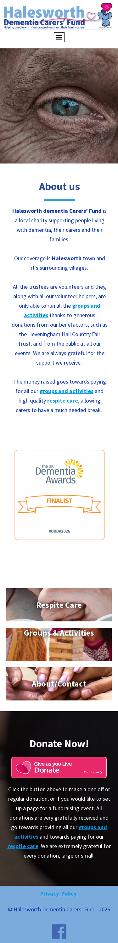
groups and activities (66, 391)
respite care (62, 400)
